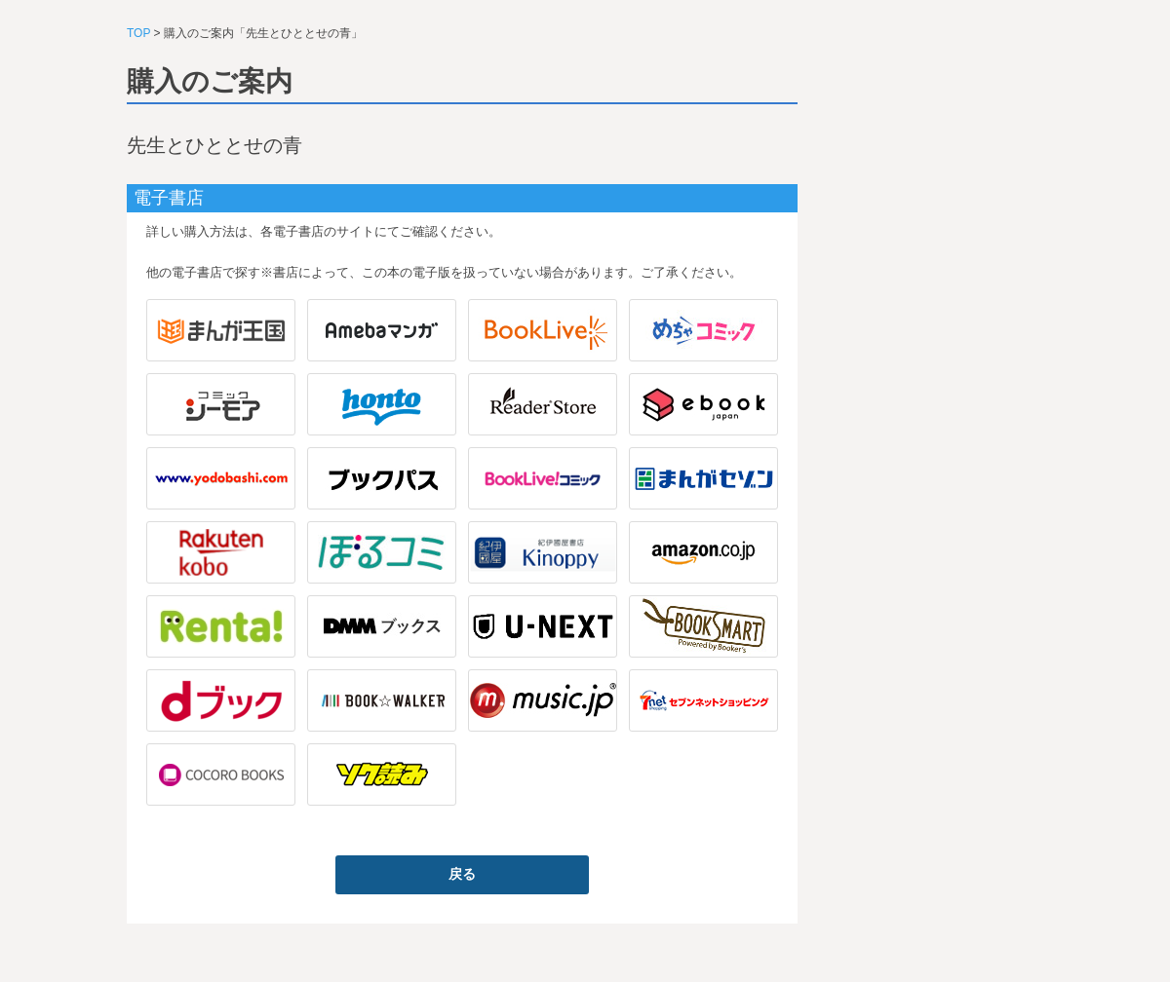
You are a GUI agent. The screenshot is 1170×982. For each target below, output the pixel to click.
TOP (138, 33)
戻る (462, 874)
